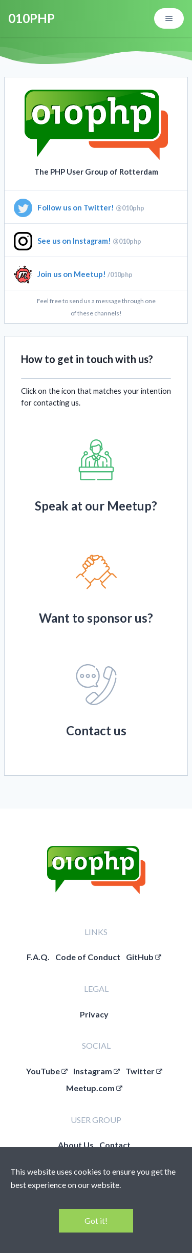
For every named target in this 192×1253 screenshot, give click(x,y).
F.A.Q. (38, 957)
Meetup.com (94, 1088)
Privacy (94, 1014)
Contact (115, 1145)
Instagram (96, 1071)
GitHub (143, 957)
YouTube (47, 1071)
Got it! (96, 1220)
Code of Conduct (87, 957)
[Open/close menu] (169, 18)
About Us (76, 1145)
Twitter (143, 1071)
